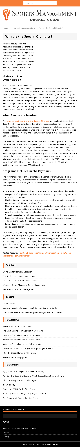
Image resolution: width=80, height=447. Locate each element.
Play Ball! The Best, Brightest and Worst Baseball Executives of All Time (33, 376)
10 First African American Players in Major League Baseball (28, 348)
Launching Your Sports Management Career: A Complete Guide (30, 308)
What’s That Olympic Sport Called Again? (20, 380)
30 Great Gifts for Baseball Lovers (17, 326)
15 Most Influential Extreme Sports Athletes (21, 335)
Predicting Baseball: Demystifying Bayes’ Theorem (24, 393)
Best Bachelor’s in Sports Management (19, 276)
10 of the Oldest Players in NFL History (19, 353)
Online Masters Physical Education (17, 272)
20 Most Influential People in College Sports (21, 339)
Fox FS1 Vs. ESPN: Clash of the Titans (19, 389)
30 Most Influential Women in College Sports (22, 344)
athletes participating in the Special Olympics (28, 121)
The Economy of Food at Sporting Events (20, 398)
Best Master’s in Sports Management (19, 289)
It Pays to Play (9, 385)
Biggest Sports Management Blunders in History (23, 371)
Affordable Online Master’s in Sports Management (24, 285)
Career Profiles (9, 303)
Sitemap (6, 436)
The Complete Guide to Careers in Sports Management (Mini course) (32, 312)
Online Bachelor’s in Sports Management (20, 280)
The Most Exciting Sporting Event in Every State (23, 331)
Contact (6, 432)
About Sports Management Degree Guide (19, 428)
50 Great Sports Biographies (15, 357)
